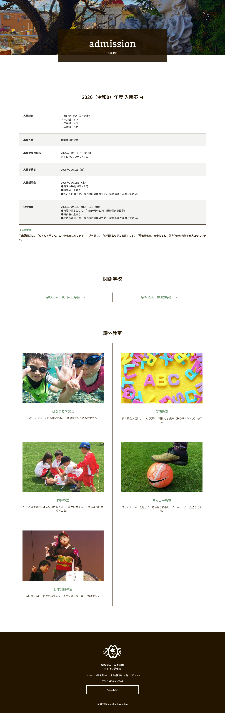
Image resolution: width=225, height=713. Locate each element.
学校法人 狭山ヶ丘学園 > (65, 297)
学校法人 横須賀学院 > (159, 297)
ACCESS (113, 690)
